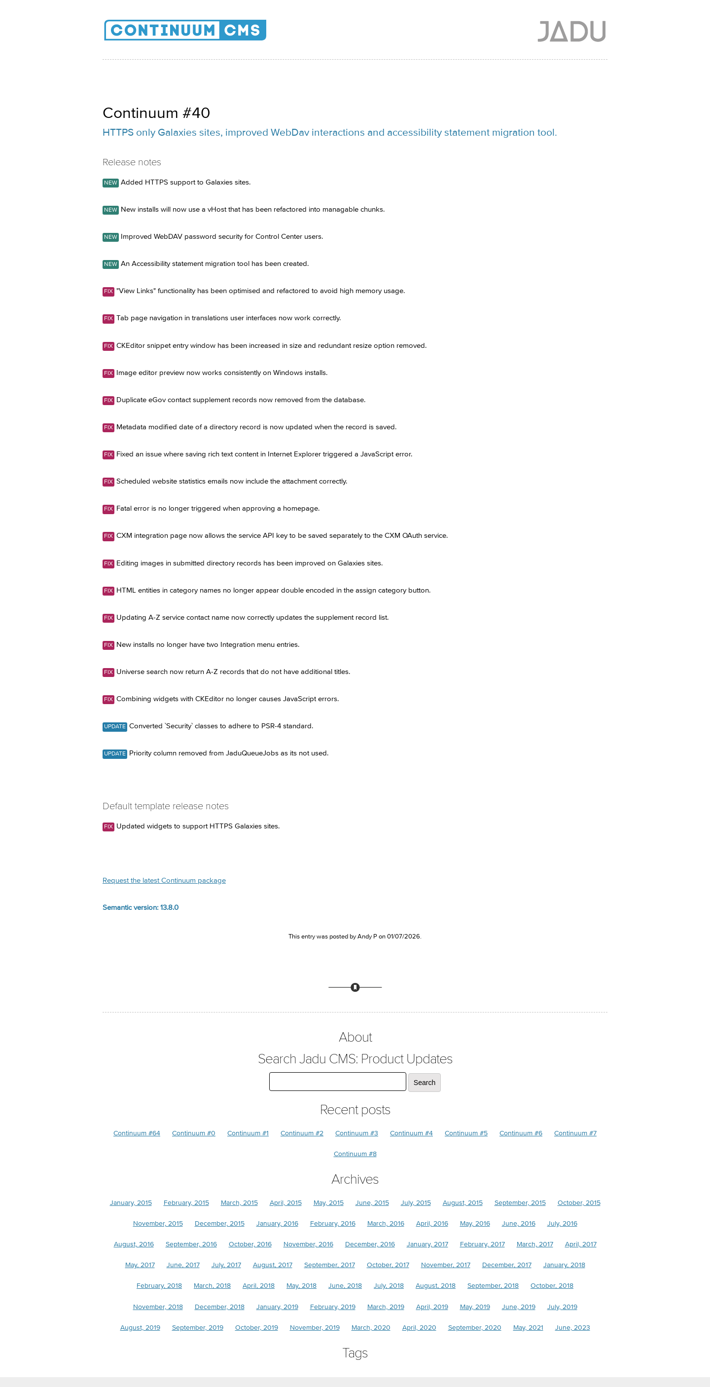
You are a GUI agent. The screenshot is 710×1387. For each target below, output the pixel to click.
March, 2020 (371, 1327)
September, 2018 (493, 1285)
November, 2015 (158, 1223)
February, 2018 (159, 1285)
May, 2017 (140, 1265)
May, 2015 (329, 1203)
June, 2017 (183, 1265)
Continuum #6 (520, 1133)
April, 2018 (259, 1285)
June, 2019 (518, 1307)
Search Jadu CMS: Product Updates (355, 1059)
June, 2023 (572, 1327)
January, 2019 (277, 1307)
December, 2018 (220, 1307)
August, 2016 (134, 1244)
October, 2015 (579, 1203)
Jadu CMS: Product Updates (201, 34)
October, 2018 (552, 1285)
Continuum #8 (355, 1154)
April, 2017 (581, 1244)
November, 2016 (308, 1244)
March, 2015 (239, 1203)
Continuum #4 (411, 1133)
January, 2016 (277, 1223)
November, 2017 (445, 1265)
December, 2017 (507, 1265)
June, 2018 (345, 1285)
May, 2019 (475, 1307)
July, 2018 (389, 1285)
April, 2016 (432, 1223)
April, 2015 (286, 1203)
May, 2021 (528, 1327)
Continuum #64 (136, 1133)
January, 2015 (131, 1203)
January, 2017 (427, 1244)
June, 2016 (518, 1223)
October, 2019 (256, 1327)
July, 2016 (562, 1223)
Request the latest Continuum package (164, 880)
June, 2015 (372, 1203)
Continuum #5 (466, 1133)
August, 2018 (436, 1285)
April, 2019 (432, 1307)
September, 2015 (520, 1203)
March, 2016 (385, 1223)
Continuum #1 (248, 1133)
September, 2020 (474, 1327)
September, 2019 (197, 1327)
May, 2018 (301, 1285)
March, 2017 (535, 1244)
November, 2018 (158, 1307)
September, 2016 (191, 1244)
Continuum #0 (193, 1133)
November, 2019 (315, 1327)
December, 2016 (370, 1244)
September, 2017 (329, 1265)
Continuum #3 (356, 1133)
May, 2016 (475, 1223)
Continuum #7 (575, 1133)
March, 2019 (385, 1307)
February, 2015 (186, 1203)
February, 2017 (482, 1244)
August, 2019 (140, 1327)
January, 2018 (564, 1265)
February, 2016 (332, 1223)
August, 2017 (272, 1265)
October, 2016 (250, 1244)
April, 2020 (419, 1327)
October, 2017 (388, 1265)
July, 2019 (562, 1307)
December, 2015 (220, 1223)
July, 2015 (416, 1203)
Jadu (571, 31)
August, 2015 (463, 1203)
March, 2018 (212, 1285)
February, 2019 (332, 1307)
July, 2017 (226, 1265)
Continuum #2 (302, 1133)
